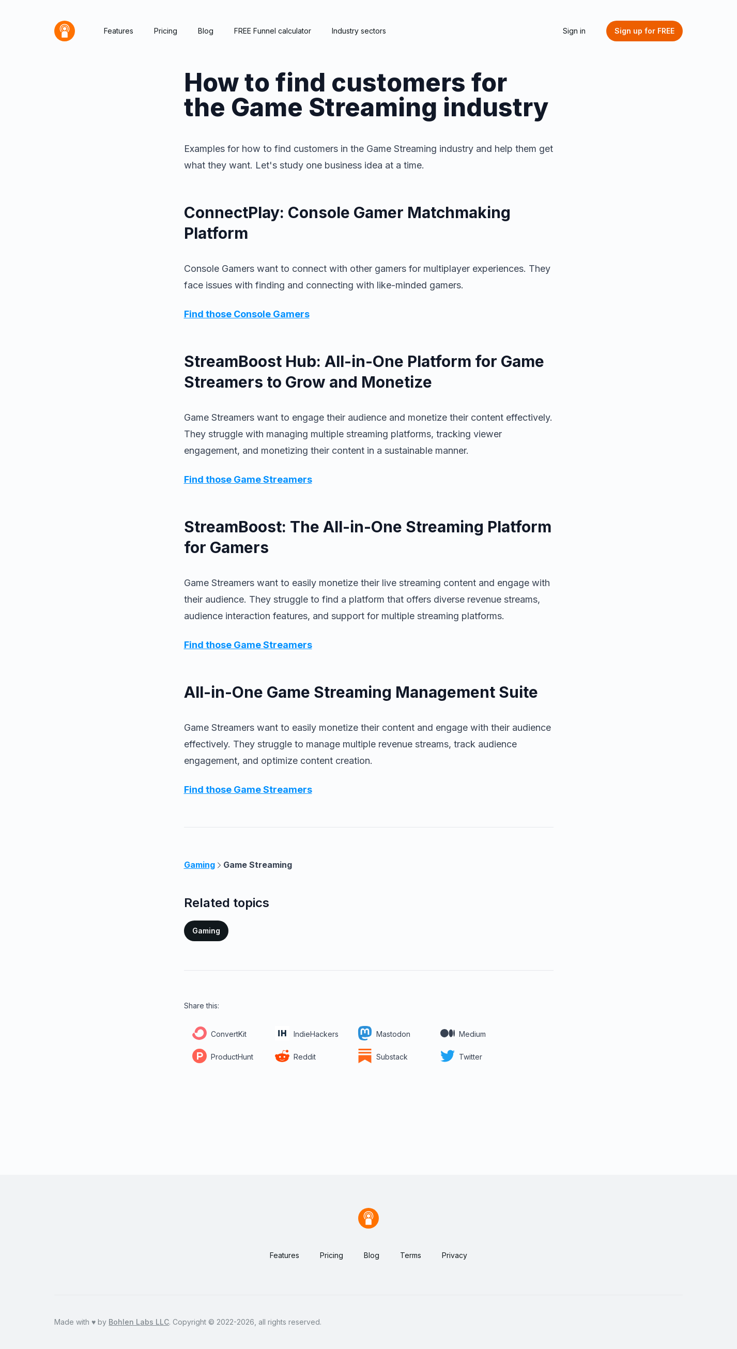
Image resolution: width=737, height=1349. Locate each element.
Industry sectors (359, 30)
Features (118, 30)
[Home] (64, 31)
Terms (410, 1255)
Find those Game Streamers (248, 479)
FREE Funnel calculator (272, 30)
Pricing (165, 30)
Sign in (574, 30)
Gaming (206, 930)
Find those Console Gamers (247, 314)
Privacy (454, 1255)
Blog (205, 30)
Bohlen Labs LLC (139, 1321)
